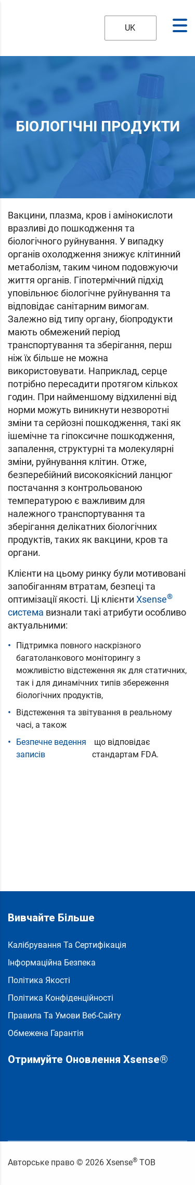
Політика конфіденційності (60, 998)
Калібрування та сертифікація (67, 945)
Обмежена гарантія (46, 1033)
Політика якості (39, 980)
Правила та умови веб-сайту (64, 1015)
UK (123, 28)
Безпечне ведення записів (51, 748)
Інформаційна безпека (52, 963)
